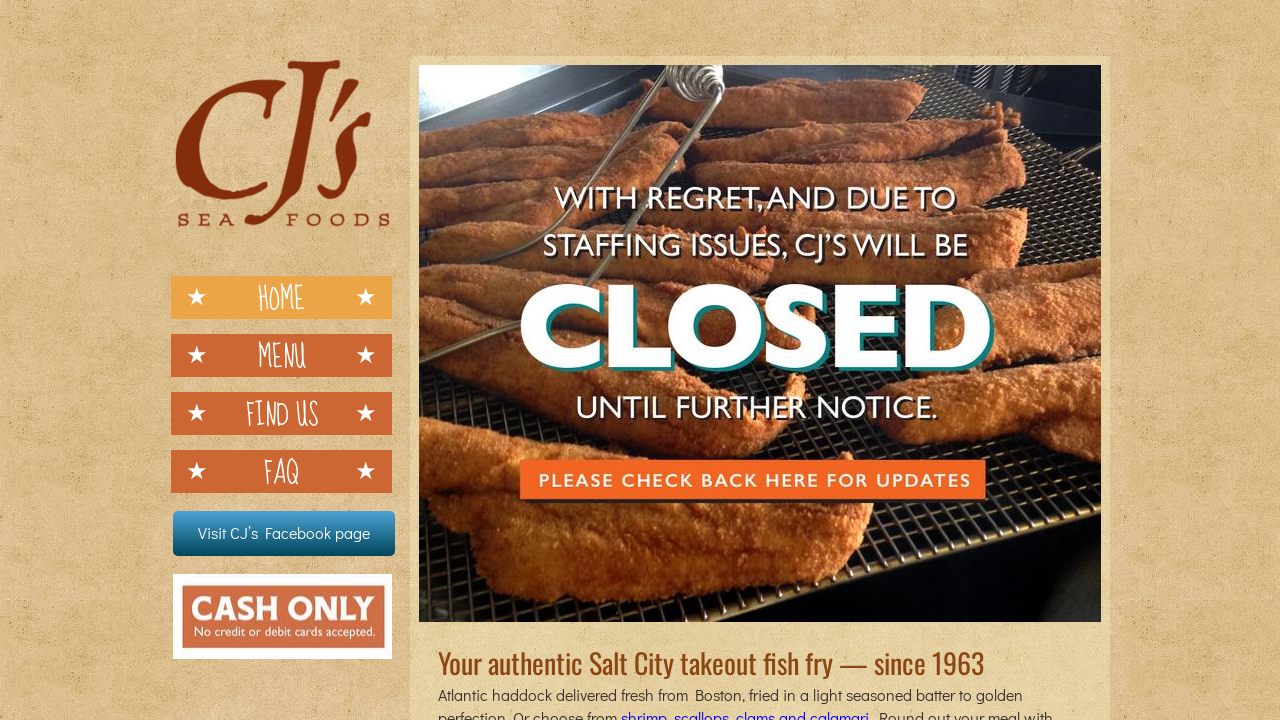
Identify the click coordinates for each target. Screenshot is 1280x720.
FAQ (281, 471)
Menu (282, 355)
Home (281, 297)
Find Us (282, 413)
